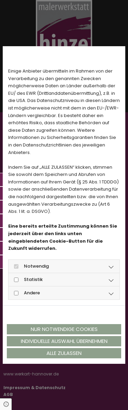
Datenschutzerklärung (31, 314)
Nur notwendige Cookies (64, 329)
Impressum (73, 314)
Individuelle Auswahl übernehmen (64, 341)
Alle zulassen (64, 353)
